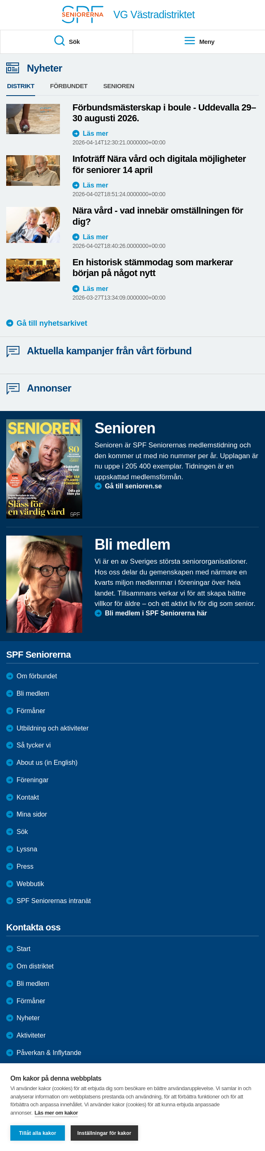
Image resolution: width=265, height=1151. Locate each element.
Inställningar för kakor (104, 1133)
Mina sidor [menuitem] (32, 814)
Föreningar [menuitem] (32, 779)
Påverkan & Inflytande (49, 1052)
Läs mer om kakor (56, 1113)
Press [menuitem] (25, 866)
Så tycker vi (34, 745)
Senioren (118, 85)
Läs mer (95, 133)
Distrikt (20, 85)
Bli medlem (33, 693)
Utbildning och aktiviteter (52, 728)
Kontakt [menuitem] (28, 797)
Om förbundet (37, 676)
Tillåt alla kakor (37, 1133)
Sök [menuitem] (66, 41)
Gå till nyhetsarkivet (52, 323)
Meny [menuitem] (199, 41)
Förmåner (31, 710)
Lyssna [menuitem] (27, 849)
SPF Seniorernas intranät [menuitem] (54, 900)
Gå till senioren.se (133, 486)
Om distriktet (35, 966)
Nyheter (28, 1017)
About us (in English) (47, 762)
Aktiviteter (31, 1035)
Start (24, 948)
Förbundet (69, 85)
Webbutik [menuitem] (30, 883)
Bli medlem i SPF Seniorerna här (156, 613)
